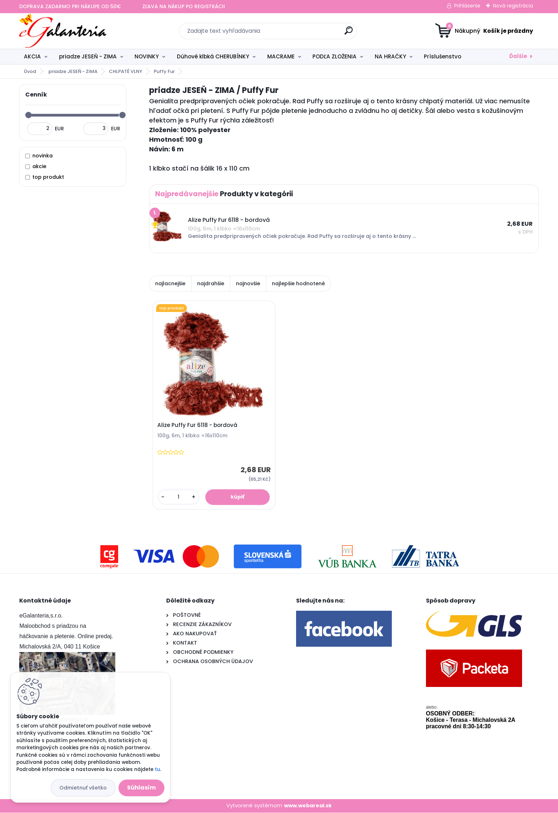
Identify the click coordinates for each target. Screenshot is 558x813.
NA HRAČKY (390, 56)
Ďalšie (518, 56)
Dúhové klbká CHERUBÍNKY (213, 56)
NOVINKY (147, 56)
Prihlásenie (467, 5)
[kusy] (179, 497)
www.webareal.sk (308, 805)
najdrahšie (210, 283)
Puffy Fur (164, 71)
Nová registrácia (513, 5)
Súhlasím (141, 787)
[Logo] (62, 31)
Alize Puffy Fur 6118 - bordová (198, 425)
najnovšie (248, 283)
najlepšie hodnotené (298, 283)
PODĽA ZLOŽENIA (334, 56)
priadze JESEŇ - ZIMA (88, 56)
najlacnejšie (170, 283)
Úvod (30, 71)
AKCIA (32, 56)
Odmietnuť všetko (83, 787)
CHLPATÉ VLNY (125, 71)
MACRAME (281, 56)
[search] (348, 33)
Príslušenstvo (442, 56)
